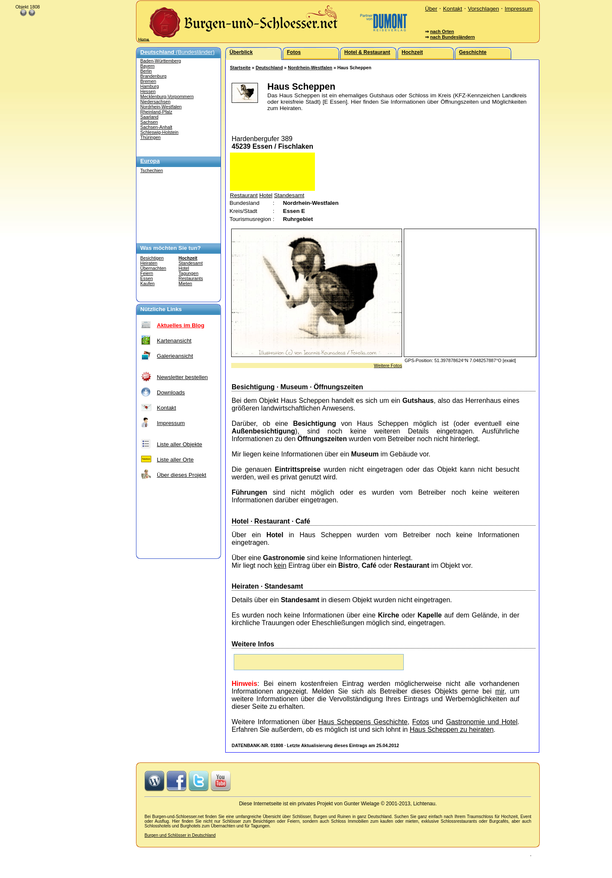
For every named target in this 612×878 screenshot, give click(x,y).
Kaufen (147, 283)
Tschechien (151, 170)
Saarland (149, 116)
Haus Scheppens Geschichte (363, 721)
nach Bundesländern (452, 37)
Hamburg (149, 86)
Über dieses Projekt (181, 475)
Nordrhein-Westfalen (161, 106)
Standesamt (190, 263)
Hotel (183, 268)
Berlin (146, 71)
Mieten (185, 283)
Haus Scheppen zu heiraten (451, 729)
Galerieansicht (175, 356)
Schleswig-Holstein (159, 132)
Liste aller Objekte (179, 444)
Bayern (147, 65)
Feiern (146, 273)
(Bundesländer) (177, 52)
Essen (146, 278)
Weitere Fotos (388, 365)
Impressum (518, 9)
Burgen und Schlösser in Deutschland (179, 835)
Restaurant (244, 195)
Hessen (148, 91)
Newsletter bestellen (182, 377)
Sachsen (149, 122)
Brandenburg (153, 76)
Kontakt (452, 9)
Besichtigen (152, 258)
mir (499, 691)
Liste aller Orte (175, 459)
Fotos (420, 721)
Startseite (240, 67)
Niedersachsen (155, 101)
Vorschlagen (483, 9)
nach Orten (442, 31)
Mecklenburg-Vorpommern (167, 96)
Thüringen (150, 137)
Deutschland (269, 67)
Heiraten (148, 263)
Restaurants (190, 278)
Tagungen (188, 273)
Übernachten (153, 268)
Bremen (148, 81)
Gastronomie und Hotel (481, 721)
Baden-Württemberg (160, 60)
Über (431, 9)
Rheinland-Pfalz (156, 111)
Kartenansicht (174, 340)
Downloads (171, 392)
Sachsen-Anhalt (156, 127)
